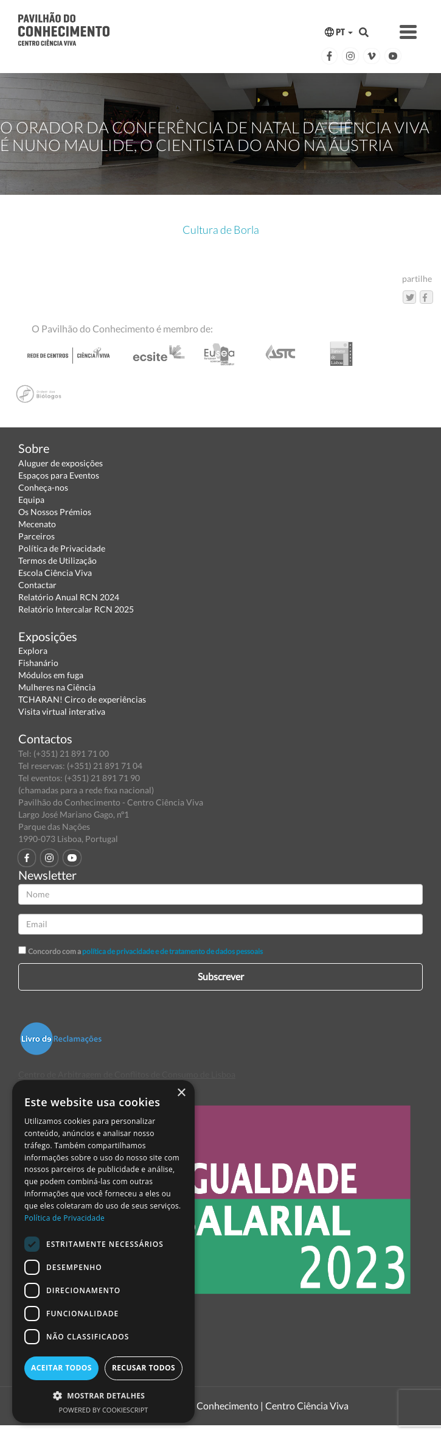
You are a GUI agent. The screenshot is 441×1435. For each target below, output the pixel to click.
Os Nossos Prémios (54, 512)
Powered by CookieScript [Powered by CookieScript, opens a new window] (103, 1409)
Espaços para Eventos (58, 475)
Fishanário (38, 663)
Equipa (31, 499)
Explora (32, 650)
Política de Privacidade (61, 548)
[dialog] (103, 1251)
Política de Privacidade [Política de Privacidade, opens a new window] (64, 1218)
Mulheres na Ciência (56, 687)
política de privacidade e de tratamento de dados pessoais (172, 951)
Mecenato (37, 524)
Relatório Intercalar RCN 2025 (76, 609)
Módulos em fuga (50, 675)
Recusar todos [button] (143, 1368)
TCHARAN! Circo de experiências (82, 699)
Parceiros (36, 536)
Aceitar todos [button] (61, 1368)
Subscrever (221, 976)
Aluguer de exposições (60, 463)
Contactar (37, 585)
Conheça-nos (43, 487)
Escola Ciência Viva (55, 572)
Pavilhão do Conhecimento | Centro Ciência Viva (247, 1405)
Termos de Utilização (57, 560)
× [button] (181, 1093)
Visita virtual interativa (61, 711)
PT (339, 32)
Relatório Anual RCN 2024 (68, 597)
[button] (103, 1395)
